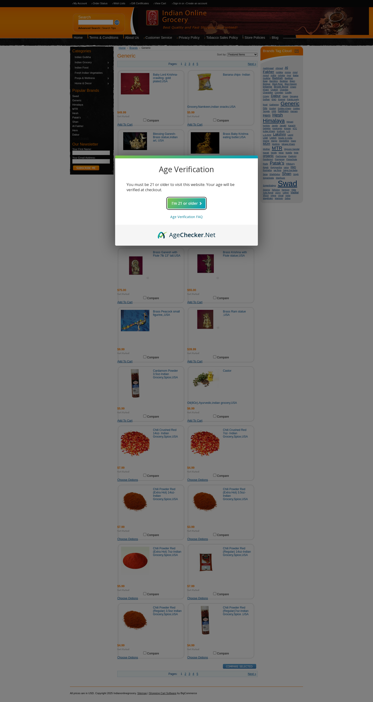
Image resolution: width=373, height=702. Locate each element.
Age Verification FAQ (186, 216)
